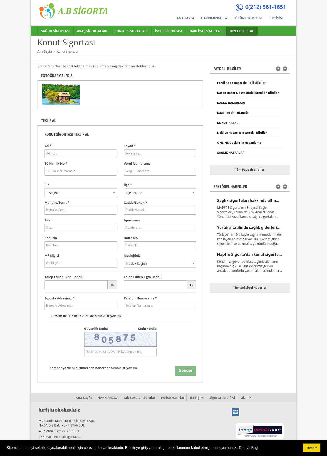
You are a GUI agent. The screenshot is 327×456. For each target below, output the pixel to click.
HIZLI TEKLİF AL (242, 31)
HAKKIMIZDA (214, 18)
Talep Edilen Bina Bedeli (63, 277)
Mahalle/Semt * (57, 202)
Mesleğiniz (132, 255)
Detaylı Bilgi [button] (248, 448)
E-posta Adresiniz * (59, 298)
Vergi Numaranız (137, 163)
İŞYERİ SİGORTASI (168, 31)
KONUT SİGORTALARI (131, 31)
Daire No (131, 238)
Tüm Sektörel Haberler (250, 287)
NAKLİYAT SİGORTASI (206, 31)
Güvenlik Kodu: (120, 328)
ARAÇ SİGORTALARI (92, 31)
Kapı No (51, 238)
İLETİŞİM (276, 18)
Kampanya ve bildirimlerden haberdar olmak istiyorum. (91, 368)
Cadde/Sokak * (135, 202)
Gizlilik (245, 397)
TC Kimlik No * (56, 163)
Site (47, 220)
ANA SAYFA (185, 18)
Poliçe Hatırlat (172, 397)
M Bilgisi (52, 255)
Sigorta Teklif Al (222, 397)
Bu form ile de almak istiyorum (83, 316)
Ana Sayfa (44, 51)
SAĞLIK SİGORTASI (55, 31)
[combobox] (81, 192)
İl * (47, 185)
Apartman (132, 220)
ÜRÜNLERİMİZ (249, 18)
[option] (61, 94)
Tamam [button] (311, 448)
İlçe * (128, 185)
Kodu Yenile (147, 328)
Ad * (48, 146)
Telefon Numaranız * (140, 298)
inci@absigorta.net (68, 436)
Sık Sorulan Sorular (139, 397)
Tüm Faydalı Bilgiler (250, 170)
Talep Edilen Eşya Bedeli (142, 277)
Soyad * (130, 146)
